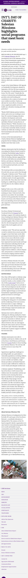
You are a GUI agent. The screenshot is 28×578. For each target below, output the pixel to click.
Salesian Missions (10, 56)
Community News (6, 564)
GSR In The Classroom (7, 519)
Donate (17, 9)
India (17, 153)
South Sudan (12, 283)
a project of (14, 2)
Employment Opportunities (8, 566)
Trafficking (5, 513)
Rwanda (15, 213)
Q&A (2, 494)
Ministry (4, 502)
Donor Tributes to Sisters (8, 552)
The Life (3, 522)
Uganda (9, 343)
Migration (4, 499)
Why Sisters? (4, 536)
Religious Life (5, 505)
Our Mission (4, 533)
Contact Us (4, 559)
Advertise (3, 569)
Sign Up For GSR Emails (7, 561)
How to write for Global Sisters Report (11, 538)
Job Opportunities (6, 543)
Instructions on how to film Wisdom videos (12, 541)
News (3, 491)
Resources (4, 524)
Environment (5, 497)
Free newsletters (22, 9)
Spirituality (5, 510)
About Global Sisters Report (8, 530)
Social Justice (5, 507)
